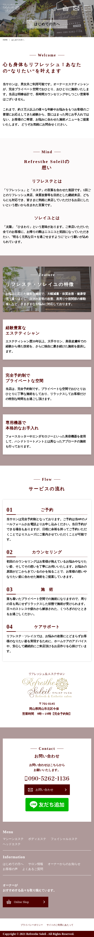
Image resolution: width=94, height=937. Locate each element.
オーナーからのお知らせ (64, 864)
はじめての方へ (13, 864)
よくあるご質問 (32, 869)
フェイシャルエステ (64, 838)
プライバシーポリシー (32, 925)
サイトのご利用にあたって (60, 925)
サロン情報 (35, 864)
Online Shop (21, 902)
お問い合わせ (44, 789)
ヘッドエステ (12, 844)
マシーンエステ (13, 838)
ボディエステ (37, 838)
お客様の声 (10, 869)
